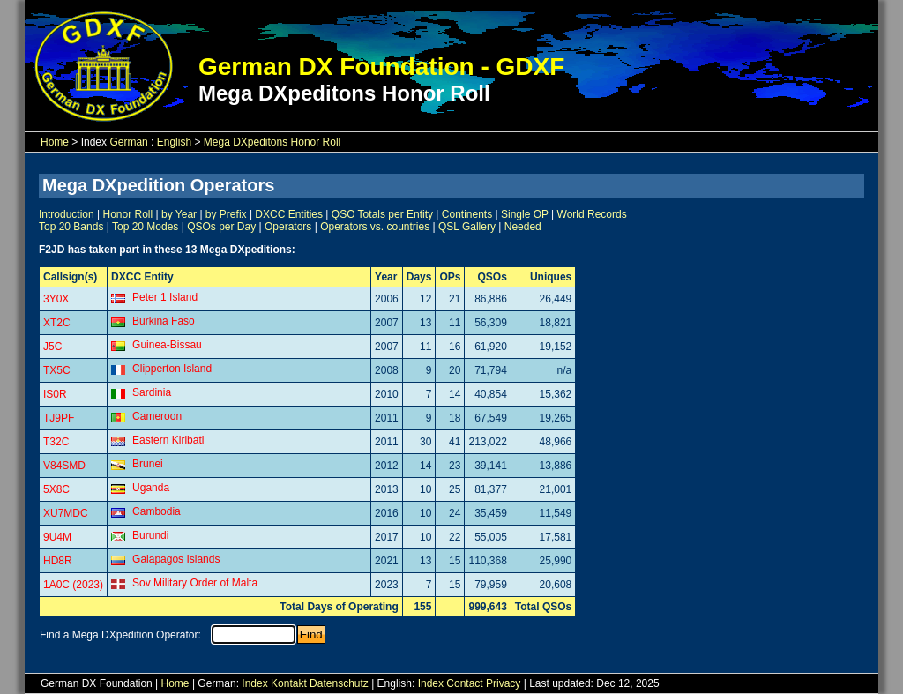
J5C (52, 346)
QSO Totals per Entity (382, 214)
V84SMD (64, 465)
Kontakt (289, 683)
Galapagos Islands (176, 559)
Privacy (503, 683)
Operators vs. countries (374, 226)
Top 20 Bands (71, 226)
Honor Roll (128, 214)
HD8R (57, 561)
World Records (592, 214)
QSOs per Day (221, 226)
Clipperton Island (172, 368)
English (174, 142)
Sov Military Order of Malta (194, 583)
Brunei (147, 464)
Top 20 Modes (145, 226)
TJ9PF (58, 418)
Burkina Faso (163, 321)
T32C (56, 442)
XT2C (57, 323)
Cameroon (157, 416)
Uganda (150, 487)
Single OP (525, 214)
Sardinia (151, 392)
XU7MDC (65, 513)
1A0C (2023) (73, 584)
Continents (467, 214)
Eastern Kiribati (168, 440)
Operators (288, 226)
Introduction (66, 214)
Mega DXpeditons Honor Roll (272, 142)
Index (254, 683)
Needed (522, 226)
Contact (464, 683)
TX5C (57, 370)
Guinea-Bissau (167, 345)
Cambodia (156, 511)
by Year (179, 214)
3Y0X (56, 299)
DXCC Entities (289, 214)
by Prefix (226, 214)
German (128, 142)
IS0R (55, 394)
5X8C (56, 489)
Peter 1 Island (165, 297)
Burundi (150, 535)
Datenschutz (339, 683)
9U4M (57, 537)
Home (55, 142)
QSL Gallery (467, 226)
